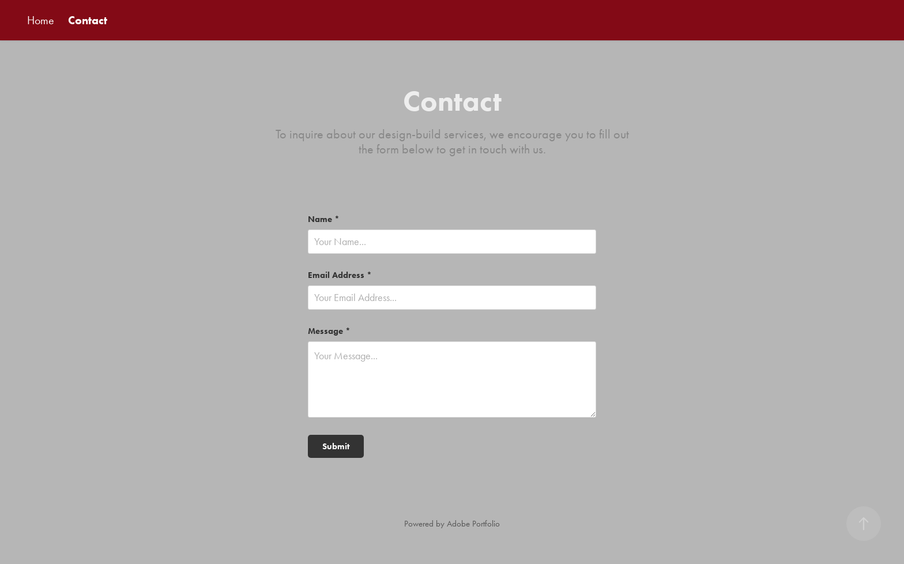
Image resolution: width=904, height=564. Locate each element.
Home (40, 20)
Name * (324, 219)
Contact (87, 20)
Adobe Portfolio (473, 523)
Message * (329, 331)
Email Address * (340, 275)
